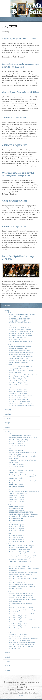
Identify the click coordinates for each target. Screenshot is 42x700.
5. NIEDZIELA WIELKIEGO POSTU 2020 (21, 593)
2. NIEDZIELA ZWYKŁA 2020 (18, 636)
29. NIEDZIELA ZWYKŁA (16, 479)
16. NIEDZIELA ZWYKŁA (16, 527)
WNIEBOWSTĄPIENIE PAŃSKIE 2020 (20, 548)
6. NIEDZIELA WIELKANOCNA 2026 (20, 319)
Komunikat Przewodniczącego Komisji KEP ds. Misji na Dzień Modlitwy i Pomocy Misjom (23, 643)
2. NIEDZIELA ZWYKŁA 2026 (18, 397)
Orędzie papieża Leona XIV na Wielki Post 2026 (23, 375)
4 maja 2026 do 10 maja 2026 (18, 321)
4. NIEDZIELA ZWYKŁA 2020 (14, 226)
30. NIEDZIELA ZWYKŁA (16, 473)
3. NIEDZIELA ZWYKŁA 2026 (18, 393)
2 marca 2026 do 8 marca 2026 (18, 362)
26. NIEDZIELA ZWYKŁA (16, 495)
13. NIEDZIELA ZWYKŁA (16, 535)
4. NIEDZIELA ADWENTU (17, 442)
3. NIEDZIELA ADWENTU (17, 444)
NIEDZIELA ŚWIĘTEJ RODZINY (18, 440)
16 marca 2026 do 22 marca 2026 (19, 354)
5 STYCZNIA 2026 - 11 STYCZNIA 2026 (20, 403)
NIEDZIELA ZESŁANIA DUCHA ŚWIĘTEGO (22, 546)
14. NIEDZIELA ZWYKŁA (16, 531)
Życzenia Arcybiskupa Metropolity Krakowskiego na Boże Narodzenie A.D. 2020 (23, 437)
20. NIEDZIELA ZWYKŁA (16, 510)
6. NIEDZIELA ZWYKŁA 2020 (14, 145)
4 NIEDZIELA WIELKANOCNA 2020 (20, 562)
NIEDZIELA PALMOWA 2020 (18, 582)
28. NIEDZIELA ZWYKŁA (16, 485)
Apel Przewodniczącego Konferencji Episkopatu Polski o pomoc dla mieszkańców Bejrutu (23, 515)
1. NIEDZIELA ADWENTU (17, 450)
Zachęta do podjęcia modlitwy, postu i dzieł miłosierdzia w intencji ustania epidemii (22, 557)
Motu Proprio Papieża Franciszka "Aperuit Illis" (23, 638)
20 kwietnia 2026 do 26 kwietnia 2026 (21, 331)
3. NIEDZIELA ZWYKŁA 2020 (18, 634)
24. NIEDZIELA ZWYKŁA (16, 499)
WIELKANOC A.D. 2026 (16, 340)
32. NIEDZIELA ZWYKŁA (16, 466)
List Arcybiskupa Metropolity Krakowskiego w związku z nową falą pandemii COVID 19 (23, 476)
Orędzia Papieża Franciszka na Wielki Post (20, 92)
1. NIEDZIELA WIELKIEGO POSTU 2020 (19, 39)
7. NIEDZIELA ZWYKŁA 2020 (14, 118)
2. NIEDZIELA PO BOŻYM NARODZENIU (21, 405)
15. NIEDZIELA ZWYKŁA (16, 529)
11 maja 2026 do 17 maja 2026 (18, 317)
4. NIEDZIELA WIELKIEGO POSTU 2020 (21, 595)
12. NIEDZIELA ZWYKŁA (16, 537)
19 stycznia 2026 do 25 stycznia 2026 (20, 395)
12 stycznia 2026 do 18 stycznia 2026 (20, 399)
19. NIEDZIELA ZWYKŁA (16, 518)
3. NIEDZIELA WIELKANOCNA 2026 (20, 333)
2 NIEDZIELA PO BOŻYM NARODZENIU (21, 646)
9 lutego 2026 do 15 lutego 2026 (18, 381)
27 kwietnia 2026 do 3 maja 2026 (19, 327)
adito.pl (21, 695)
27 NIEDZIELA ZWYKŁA (16, 487)
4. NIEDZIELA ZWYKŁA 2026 (18, 389)
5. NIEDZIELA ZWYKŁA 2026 (18, 383)
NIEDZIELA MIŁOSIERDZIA (17, 338)
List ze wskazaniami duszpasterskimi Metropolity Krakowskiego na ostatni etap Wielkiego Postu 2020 (22, 587)
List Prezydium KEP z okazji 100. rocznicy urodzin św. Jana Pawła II (22, 553)
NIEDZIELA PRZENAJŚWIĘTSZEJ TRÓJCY (21, 541)
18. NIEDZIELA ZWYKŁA (16, 520)
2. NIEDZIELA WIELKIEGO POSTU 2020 (21, 603)
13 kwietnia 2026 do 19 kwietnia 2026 (20, 335)
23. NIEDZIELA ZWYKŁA (16, 501)
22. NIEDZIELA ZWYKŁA (16, 506)
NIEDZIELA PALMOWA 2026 (18, 348)
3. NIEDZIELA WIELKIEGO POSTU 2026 (21, 360)
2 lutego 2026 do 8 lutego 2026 (18, 385)
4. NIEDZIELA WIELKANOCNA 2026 (20, 329)
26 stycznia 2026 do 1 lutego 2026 (19, 391)
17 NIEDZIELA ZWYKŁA (16, 525)
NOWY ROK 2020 (14, 648)
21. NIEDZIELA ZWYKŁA (16, 508)
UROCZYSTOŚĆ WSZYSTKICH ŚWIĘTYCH (21, 471)
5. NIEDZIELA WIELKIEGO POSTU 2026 (21, 352)
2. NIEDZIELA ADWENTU (17, 446)
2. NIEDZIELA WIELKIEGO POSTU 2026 (21, 367)
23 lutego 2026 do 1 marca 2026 (19, 369)
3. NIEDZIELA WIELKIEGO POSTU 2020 (21, 597)
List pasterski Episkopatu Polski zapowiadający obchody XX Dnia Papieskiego (24, 492)
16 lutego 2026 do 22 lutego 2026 (19, 377)
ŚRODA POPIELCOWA (15, 373)
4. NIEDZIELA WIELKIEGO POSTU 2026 (21, 356)
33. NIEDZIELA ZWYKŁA (16, 464)
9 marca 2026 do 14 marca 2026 (19, 358)
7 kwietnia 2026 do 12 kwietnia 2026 (20, 342)
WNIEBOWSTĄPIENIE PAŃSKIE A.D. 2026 (22, 315)
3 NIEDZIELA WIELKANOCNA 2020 (20, 566)
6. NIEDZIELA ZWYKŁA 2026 (18, 379)
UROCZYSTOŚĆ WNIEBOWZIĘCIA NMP (21, 512)
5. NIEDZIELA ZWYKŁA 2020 (14, 201)
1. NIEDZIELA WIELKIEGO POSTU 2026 (21, 371)
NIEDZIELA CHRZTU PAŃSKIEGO (19, 401)
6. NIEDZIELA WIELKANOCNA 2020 (20, 550)
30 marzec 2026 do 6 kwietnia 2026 (20, 346)
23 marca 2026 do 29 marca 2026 (19, 350)
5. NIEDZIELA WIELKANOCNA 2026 (20, 323)
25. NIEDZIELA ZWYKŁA (16, 497)
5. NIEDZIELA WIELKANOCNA (18, 560)
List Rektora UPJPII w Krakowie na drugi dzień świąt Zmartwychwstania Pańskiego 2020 (23, 574)
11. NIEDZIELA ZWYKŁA (16, 539)
